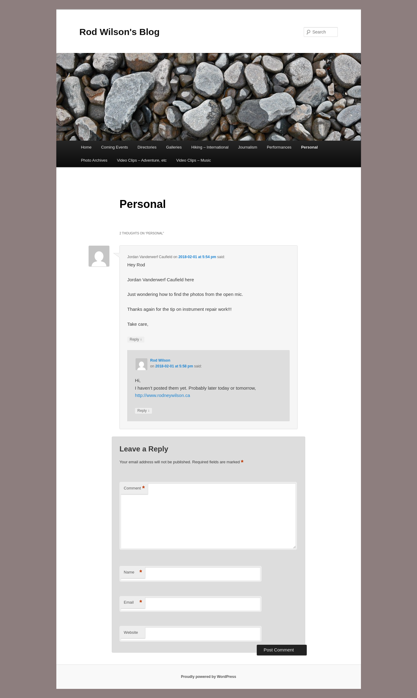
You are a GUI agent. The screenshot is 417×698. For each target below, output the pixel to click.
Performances (279, 147)
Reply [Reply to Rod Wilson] (143, 411)
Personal (309, 147)
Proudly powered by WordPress (208, 677)
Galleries (174, 147)
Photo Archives (94, 160)
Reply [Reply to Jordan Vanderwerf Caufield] (136, 339)
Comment (134, 488)
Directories (147, 147)
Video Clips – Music (193, 160)
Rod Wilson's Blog (120, 32)
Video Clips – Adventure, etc (142, 160)
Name (133, 572)
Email (133, 602)
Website (131, 632)
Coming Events (114, 147)
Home (86, 147)
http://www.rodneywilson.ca (162, 395)
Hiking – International (209, 147)
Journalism (247, 147)
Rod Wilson (160, 360)
